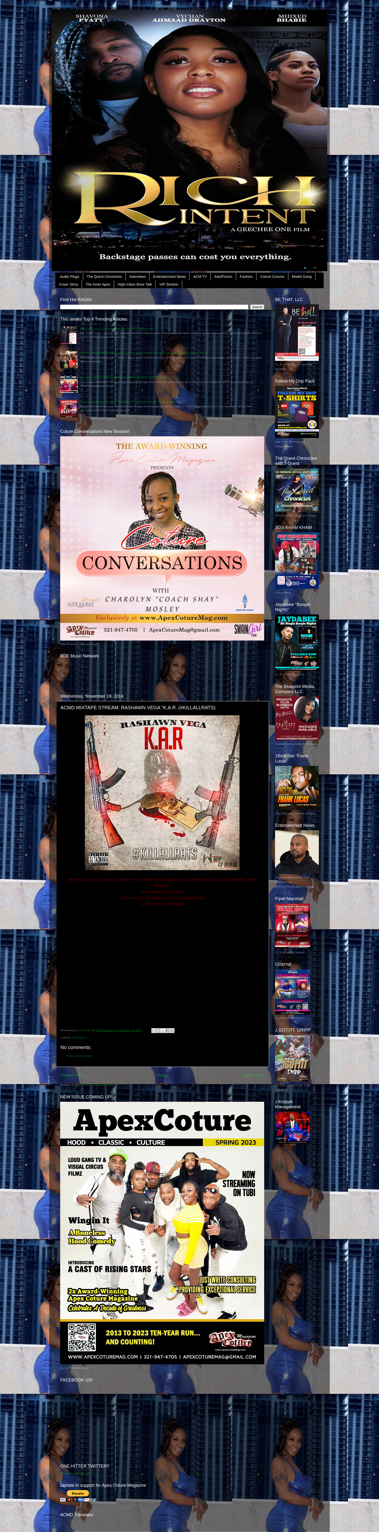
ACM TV (200, 276)
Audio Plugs (69, 276)
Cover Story (68, 284)
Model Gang (302, 276)
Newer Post (72, 1075)
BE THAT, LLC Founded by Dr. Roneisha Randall (116, 328)
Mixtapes (79, 1037)
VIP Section (168, 284)
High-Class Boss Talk (135, 284)
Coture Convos (272, 276)
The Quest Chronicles (104, 276)
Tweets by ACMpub (75, 1473)
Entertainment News (169, 276)
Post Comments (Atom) (99, 1084)
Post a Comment (79, 1055)
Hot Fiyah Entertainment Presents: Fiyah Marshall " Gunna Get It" (129, 401)
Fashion (246, 276)
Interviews (137, 276)
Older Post (253, 1075)
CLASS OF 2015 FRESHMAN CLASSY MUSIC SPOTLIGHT (124, 377)
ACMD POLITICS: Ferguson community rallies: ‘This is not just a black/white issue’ (143, 352)
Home (163, 1075)
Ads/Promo (223, 276)
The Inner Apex (98, 284)
